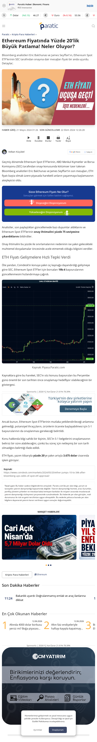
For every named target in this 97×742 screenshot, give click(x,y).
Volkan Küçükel (16, 151)
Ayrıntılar (37, 729)
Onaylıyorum (58, 730)
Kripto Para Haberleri (23, 34)
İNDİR (90, 6)
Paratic (5, 34)
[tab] (46, 565)
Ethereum (40, 574)
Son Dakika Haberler (21, 585)
